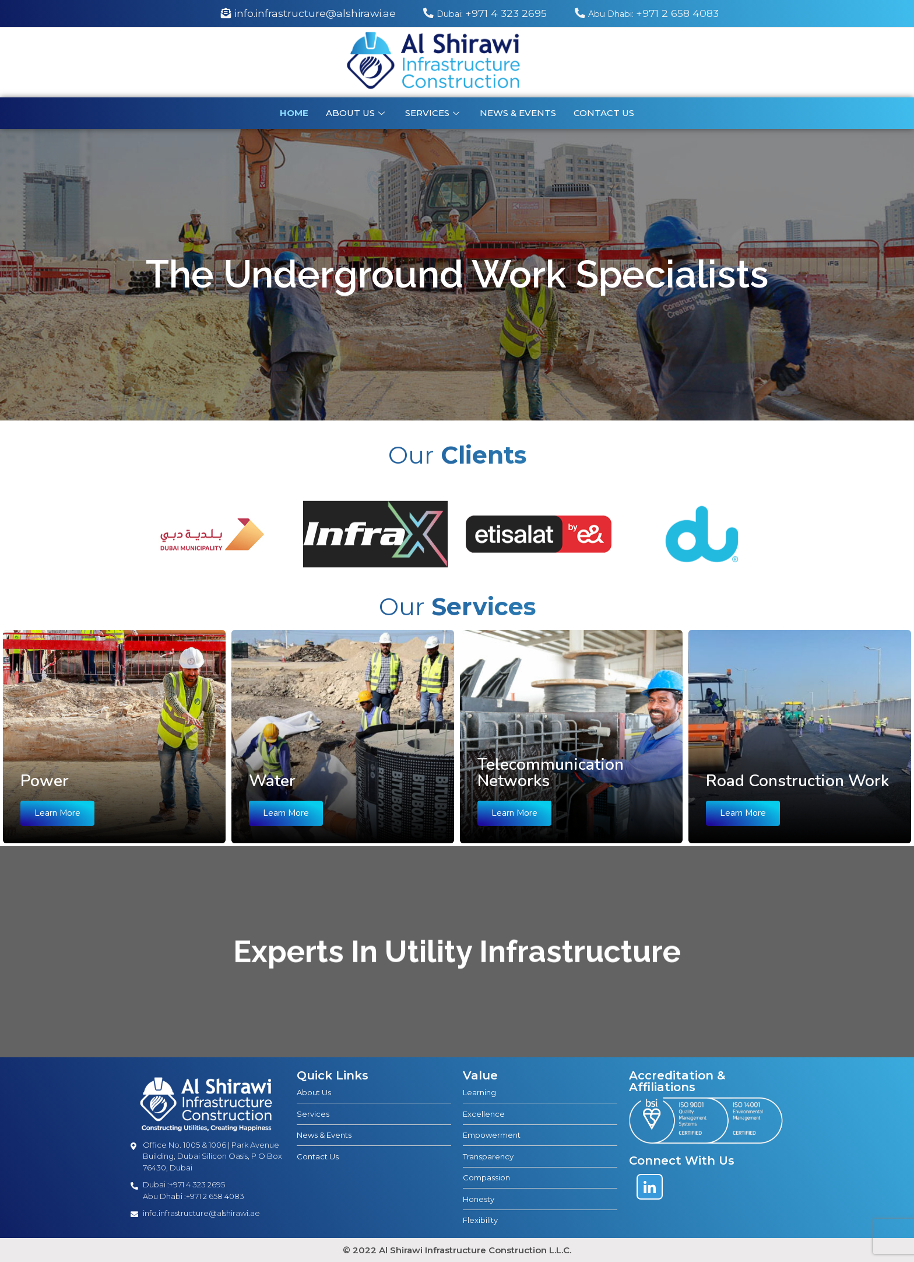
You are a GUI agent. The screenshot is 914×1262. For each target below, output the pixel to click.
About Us (357, 112)
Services (433, 112)
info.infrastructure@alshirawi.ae (308, 13)
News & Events (518, 112)
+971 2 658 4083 (647, 13)
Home (294, 112)
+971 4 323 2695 (486, 13)
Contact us (604, 112)
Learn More (57, 813)
